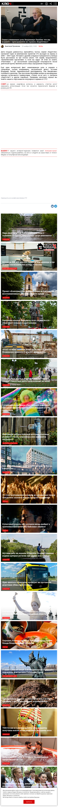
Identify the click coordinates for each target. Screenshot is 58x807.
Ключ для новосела (9, 268)
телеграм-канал (51, 151)
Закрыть (29, 802)
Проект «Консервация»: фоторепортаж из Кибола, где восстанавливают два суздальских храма (29, 286)
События (6, 239)
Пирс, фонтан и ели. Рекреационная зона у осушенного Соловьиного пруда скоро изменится (29, 228)
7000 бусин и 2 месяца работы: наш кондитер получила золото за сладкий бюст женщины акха (29, 722)
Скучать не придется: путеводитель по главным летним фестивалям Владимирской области (29, 606)
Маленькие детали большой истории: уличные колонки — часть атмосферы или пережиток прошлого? (29, 431)
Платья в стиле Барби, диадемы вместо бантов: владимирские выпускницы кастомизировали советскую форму (29, 781)
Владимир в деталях (10, 443)
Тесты (41, 46)
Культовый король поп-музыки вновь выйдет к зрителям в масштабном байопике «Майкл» (29, 519)
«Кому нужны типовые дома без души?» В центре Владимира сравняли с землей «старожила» (29, 344)
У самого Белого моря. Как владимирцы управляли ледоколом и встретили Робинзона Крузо (29, 664)
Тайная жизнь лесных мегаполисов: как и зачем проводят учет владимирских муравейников (29, 693)
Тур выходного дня (9, 676)
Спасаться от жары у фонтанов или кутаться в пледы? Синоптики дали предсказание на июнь (29, 373)
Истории (6, 297)
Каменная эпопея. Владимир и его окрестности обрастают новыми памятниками (29, 315)
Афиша (5, 501)
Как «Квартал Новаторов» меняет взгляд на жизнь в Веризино (29, 460)
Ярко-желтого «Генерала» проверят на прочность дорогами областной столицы (29, 577)
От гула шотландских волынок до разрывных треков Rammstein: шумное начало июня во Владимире (29, 490)
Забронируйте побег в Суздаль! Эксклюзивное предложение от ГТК (29, 752)
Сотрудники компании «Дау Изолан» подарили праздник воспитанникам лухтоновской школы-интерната (29, 402)
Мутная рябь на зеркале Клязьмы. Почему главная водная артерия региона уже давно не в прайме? (29, 548)
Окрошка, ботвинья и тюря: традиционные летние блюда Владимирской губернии (29, 635)
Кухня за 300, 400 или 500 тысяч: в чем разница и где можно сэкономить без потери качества (29, 257)
